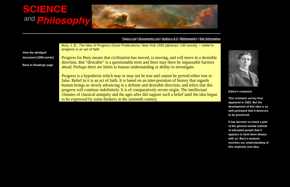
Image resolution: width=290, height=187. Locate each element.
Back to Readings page (38, 64)
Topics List (129, 38)
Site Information (209, 38)
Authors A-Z (170, 38)
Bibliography (188, 38)
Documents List (149, 38)
